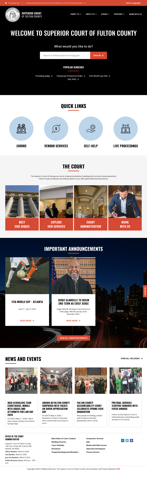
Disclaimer (56, 449)
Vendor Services (56, 145)
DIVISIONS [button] (118, 14)
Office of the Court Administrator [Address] (14, 438)
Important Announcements (73, 248)
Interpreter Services (94, 438)
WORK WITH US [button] (135, 14)
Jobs (88, 442)
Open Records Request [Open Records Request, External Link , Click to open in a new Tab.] (95, 449)
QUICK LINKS (73, 105)
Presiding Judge (44, 76)
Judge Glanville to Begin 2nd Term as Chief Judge (73, 301)
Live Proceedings (125, 145)
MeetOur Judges (22, 224)
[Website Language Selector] (131, 3)
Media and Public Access (96, 445)
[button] (56, 3)
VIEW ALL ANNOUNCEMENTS (73, 338)
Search (99, 55)
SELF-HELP (91, 145)
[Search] (65, 55)
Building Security (59, 442)
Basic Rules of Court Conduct (64, 438)
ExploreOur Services (56, 224)
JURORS (21, 145)
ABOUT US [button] (90, 14)
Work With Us (125, 224)
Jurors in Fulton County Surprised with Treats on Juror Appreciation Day (56, 407)
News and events (23, 358)
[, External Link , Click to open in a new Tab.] (122, 440)
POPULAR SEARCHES (73, 67)
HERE (118, 469)
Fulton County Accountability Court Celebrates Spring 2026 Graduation (90, 407)
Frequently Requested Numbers (65, 452)
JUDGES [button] (104, 14)
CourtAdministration (90, 224)
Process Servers (93, 452)
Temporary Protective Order (71, 76)
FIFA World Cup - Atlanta (27, 302)
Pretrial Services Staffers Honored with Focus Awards (125, 406)
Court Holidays (58, 445)
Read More (27, 320)
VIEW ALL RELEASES (132, 358)
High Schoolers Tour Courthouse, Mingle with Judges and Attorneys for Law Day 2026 (20, 409)
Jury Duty (73, 79)
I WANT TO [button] (75, 14)
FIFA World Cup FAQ (100, 76)
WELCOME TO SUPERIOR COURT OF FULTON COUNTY (74, 32)
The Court (74, 166)
